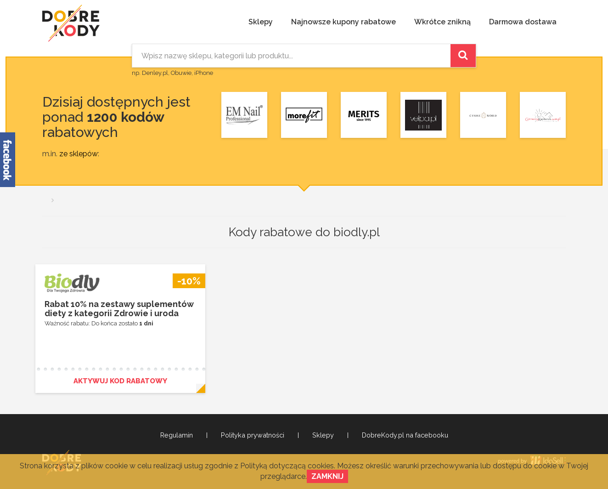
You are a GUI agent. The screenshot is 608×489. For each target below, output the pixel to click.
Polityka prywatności (252, 435)
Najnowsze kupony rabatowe (343, 21)
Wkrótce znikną (442, 21)
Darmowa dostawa (523, 21)
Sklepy (260, 21)
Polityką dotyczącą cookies (287, 465)
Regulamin (176, 435)
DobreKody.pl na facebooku (405, 435)
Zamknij (327, 476)
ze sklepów (78, 153)
